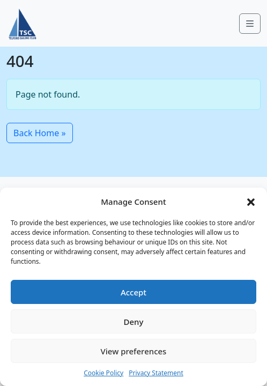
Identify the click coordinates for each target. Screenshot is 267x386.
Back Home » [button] (39, 133)
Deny (134, 321)
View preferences (134, 351)
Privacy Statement (156, 372)
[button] (251, 201)
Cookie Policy (103, 372)
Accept (133, 292)
